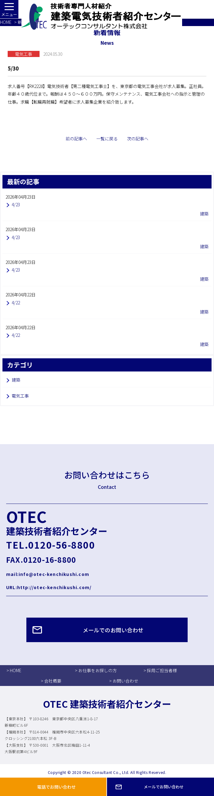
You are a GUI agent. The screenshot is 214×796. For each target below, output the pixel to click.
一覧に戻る (107, 138)
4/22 (16, 302)
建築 (16, 380)
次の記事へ (137, 138)
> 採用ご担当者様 (160, 670)
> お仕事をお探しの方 (96, 670)
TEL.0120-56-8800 (50, 544)
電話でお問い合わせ (56, 787)
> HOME (13, 670)
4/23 (16, 204)
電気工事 (20, 396)
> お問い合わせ (123, 681)
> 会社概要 (51, 681)
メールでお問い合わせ (164, 787)
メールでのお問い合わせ (113, 630)
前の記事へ (76, 138)
